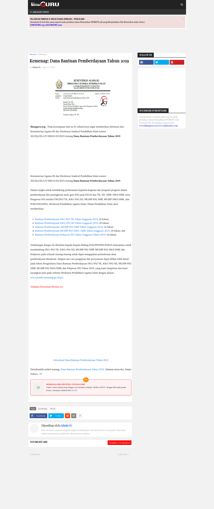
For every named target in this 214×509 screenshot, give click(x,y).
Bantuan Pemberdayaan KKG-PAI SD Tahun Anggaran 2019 (66, 223)
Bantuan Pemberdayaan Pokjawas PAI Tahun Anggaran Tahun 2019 (70, 234)
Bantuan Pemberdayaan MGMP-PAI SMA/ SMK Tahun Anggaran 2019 (72, 230)
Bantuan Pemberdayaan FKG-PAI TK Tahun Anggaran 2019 (66, 219)
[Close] (184, 18)
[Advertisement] (107, 43)
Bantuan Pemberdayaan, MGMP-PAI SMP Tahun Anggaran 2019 (69, 226)
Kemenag (42, 54)
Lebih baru (35, 454)
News (52, 408)
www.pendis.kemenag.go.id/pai (46, 277)
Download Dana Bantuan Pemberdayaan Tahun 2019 (81, 360)
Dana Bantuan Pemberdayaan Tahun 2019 (82, 369)
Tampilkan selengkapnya (119, 442)
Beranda (33, 54)
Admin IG (66, 425)
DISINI (74, 390)
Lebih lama (122, 454)
